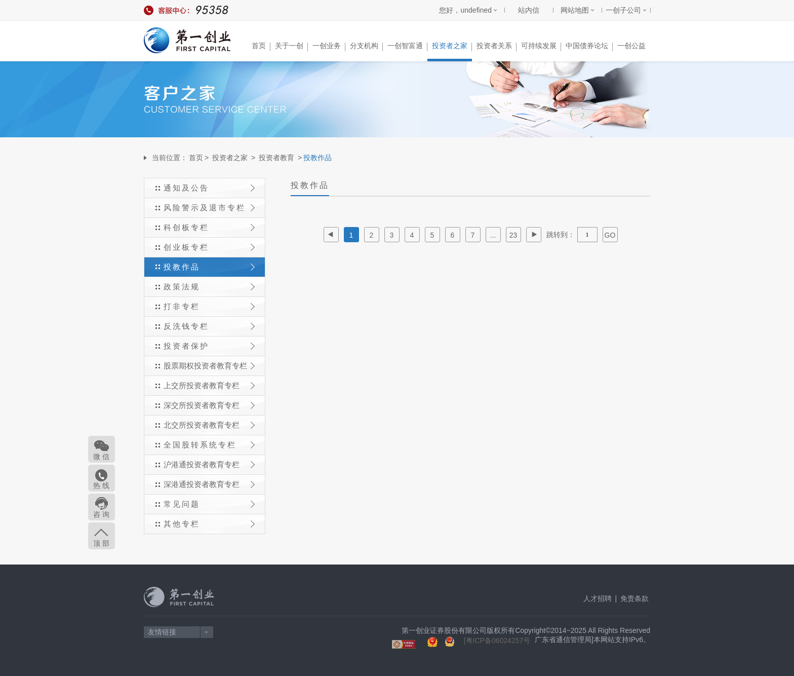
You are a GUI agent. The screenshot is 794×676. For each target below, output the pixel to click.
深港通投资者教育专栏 (209, 484)
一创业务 (328, 46)
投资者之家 (452, 46)
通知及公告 (209, 187)
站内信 (528, 10)
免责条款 (634, 598)
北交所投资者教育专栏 (209, 425)
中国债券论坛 (589, 46)
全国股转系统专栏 (209, 444)
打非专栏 (209, 306)
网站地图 (575, 10)
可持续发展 (541, 46)
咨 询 (102, 514)
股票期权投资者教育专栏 (209, 365)
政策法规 (209, 286)
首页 (261, 46)
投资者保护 (209, 346)
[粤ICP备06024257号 (497, 640)
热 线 (102, 485)
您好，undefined (465, 10)
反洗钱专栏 (209, 326)
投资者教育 (276, 158)
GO (610, 235)
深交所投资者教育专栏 (209, 405)
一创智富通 (407, 46)
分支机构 (366, 46)
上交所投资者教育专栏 (209, 385)
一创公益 (631, 46)
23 (513, 235)
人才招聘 (597, 598)
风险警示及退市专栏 (209, 207)
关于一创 (291, 46)
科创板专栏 (209, 227)
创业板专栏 (209, 247)
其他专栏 (209, 523)
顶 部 (102, 543)
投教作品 (209, 266)
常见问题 (209, 504)
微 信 (102, 457)
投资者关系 (497, 46)
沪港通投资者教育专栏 (209, 464)
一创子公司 (623, 10)
